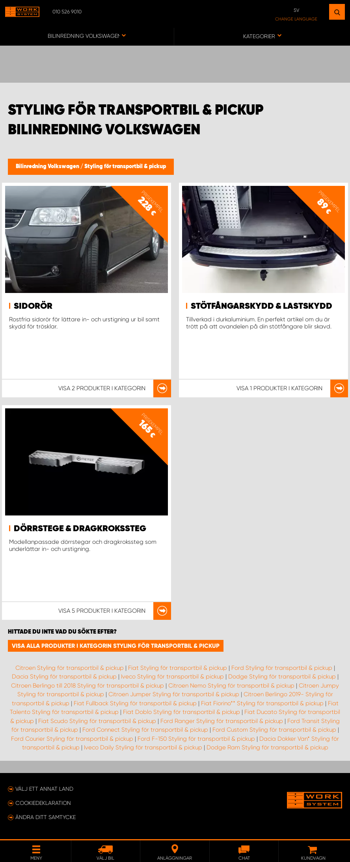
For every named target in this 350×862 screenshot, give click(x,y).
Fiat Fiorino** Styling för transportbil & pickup (262, 703)
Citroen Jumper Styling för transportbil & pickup (173, 694)
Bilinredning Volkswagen (48, 166)
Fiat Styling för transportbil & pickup (177, 667)
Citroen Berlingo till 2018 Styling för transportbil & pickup (87, 685)
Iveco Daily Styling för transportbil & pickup (143, 747)
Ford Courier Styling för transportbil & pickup (72, 738)
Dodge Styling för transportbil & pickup (282, 676)
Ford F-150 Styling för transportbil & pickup (196, 738)
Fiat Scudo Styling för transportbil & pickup (97, 721)
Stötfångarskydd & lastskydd (261, 306)
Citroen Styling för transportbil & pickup (69, 667)
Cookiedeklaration (43, 803)
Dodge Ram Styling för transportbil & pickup (267, 747)
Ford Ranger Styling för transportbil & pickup (221, 721)
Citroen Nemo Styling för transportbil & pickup (231, 685)
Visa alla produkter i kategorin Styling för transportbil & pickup (116, 645)
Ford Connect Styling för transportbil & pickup (145, 729)
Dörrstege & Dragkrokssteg (80, 529)
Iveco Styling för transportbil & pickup (172, 676)
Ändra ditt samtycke (45, 817)
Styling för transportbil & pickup (125, 166)
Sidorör (33, 306)
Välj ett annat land (44, 789)
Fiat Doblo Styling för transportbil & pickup (181, 712)
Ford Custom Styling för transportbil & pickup (274, 729)
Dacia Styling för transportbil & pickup (64, 676)
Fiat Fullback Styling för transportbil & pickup (135, 703)
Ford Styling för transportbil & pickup (281, 667)
